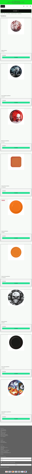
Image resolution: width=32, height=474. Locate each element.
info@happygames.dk (7, 452)
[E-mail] (16, 460)
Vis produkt (16, 57)
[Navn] (16, 458)
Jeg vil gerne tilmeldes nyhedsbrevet (11, 462)
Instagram (7, 467)
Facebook (3, 467)
